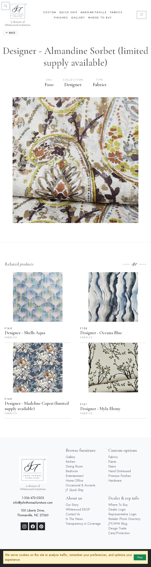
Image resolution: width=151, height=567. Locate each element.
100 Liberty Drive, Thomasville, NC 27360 (33, 512)
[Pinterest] (41, 526)
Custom (49, 12)
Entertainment (74, 476)
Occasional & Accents (80, 485)
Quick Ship (68, 12)
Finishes (61, 17)
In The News (74, 519)
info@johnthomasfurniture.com (32, 502)
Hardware (115, 480)
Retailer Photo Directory (124, 519)
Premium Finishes (119, 476)
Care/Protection (119, 533)
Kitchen (70, 461)
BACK (10, 33)
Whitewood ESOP (78, 509)
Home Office (74, 480)
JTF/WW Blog (117, 523)
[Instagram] (24, 526)
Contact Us (73, 514)
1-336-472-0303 (33, 498)
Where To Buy (100, 17)
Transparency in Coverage (83, 523)
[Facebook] (33, 526)
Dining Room (74, 466)
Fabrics (116, 12)
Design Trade (117, 528)
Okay (140, 557)
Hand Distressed (119, 471)
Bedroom (72, 471)
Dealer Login (117, 509)
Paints (112, 461)
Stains (112, 466)
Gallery (78, 17)
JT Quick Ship (75, 490)
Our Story (72, 504)
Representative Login (122, 514)
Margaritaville (94, 12)
